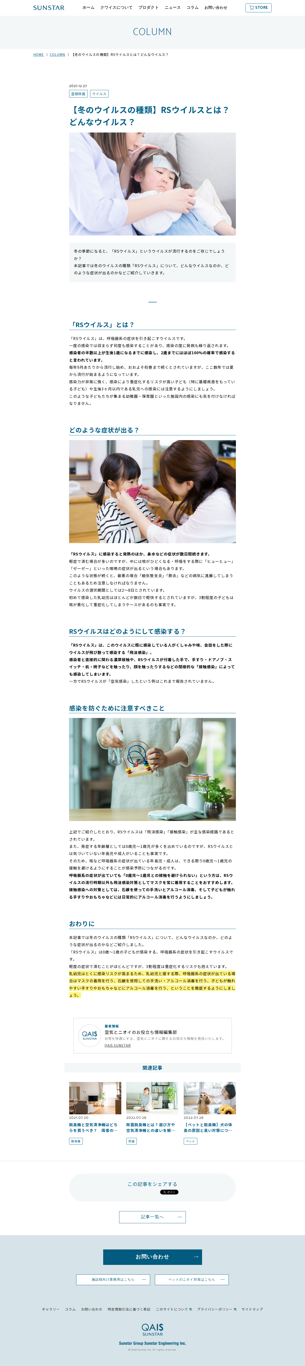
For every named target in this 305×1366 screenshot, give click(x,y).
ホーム (88, 8)
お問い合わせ (215, 8)
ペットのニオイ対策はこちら (191, 1279)
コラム (193, 8)
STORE (261, 8)
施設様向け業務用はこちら (113, 1279)
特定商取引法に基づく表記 (129, 1309)
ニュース (173, 8)
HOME (38, 54)
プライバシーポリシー (215, 1309)
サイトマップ (252, 1309)
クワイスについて (116, 8)
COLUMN (57, 54)
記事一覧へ (152, 1217)
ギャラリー (51, 1309)
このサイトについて (172, 1309)
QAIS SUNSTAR (118, 1045)
